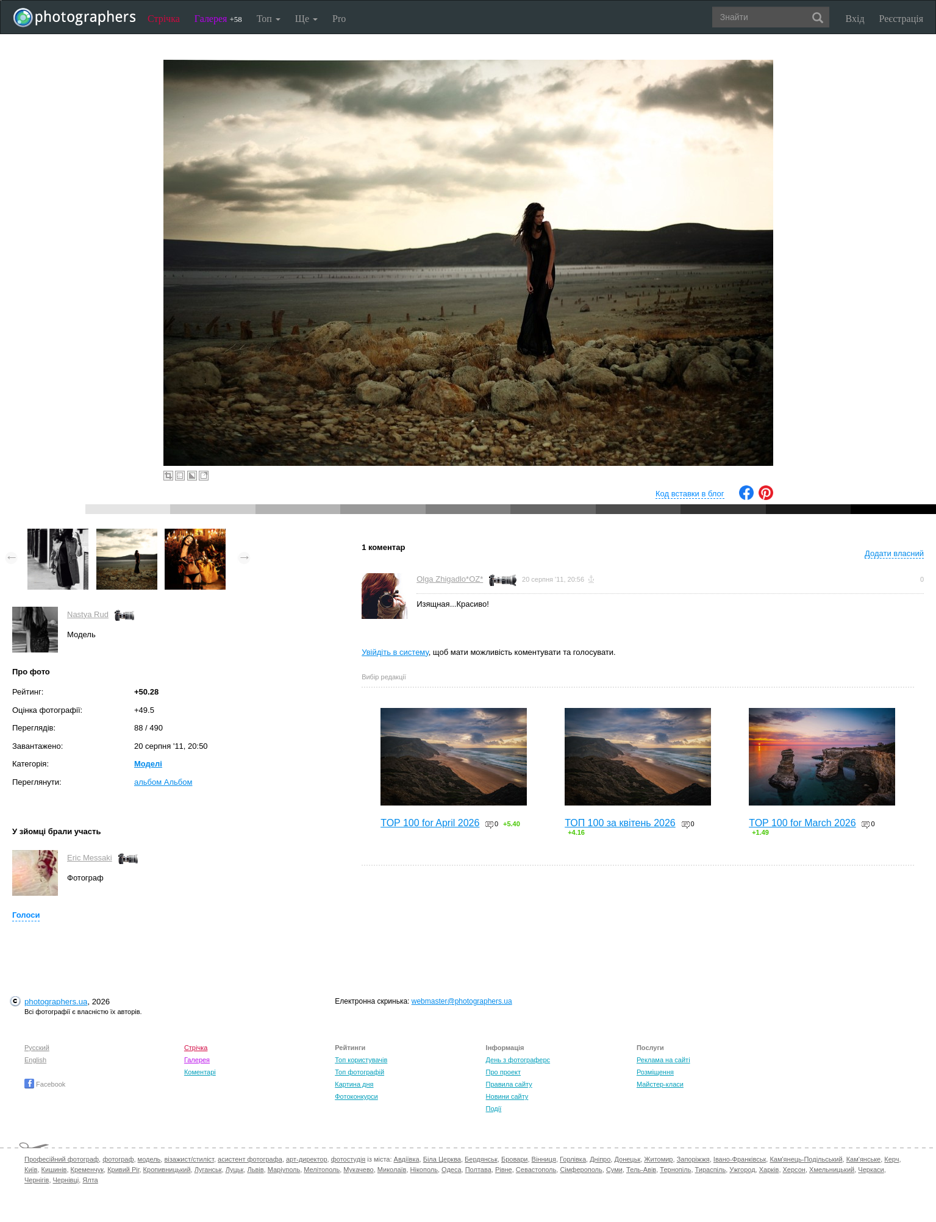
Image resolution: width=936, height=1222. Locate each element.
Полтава (478, 1169)
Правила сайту (509, 1084)
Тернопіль (675, 1169)
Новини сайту (507, 1096)
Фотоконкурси (356, 1096)
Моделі (148, 763)
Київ (30, 1169)
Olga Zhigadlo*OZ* (449, 579)
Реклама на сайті (663, 1059)
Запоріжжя (693, 1159)
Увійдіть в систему (395, 652)
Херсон (794, 1169)
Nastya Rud (88, 614)
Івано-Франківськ (739, 1159)
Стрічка (164, 18)
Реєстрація (901, 18)
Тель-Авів (641, 1169)
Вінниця (544, 1159)
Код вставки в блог (690, 493)
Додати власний (894, 553)
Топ (268, 18)
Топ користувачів (361, 1059)
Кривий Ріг (123, 1169)
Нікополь (424, 1169)
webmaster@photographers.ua (462, 1001)
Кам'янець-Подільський (806, 1159)
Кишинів (54, 1169)
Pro (339, 18)
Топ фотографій (359, 1072)
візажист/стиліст (188, 1159)
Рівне (503, 1169)
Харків (769, 1169)
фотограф (118, 1159)
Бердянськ (481, 1159)
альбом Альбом (163, 782)
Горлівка (573, 1159)
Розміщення (655, 1072)
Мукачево (358, 1169)
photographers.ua (55, 1001)
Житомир (658, 1159)
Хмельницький (831, 1169)
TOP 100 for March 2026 (802, 823)
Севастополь (536, 1169)
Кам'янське (863, 1159)
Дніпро (600, 1159)
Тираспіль (710, 1169)
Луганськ (208, 1169)
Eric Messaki (89, 857)
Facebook (44, 1084)
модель (149, 1159)
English (35, 1059)
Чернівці (66, 1180)
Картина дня (354, 1084)
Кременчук (87, 1169)
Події (494, 1108)
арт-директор (306, 1159)
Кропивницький (167, 1169)
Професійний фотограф (61, 1159)
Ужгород (742, 1169)
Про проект (503, 1072)
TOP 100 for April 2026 (429, 823)
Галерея (218, 18)
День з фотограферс (518, 1059)
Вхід (855, 18)
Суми (614, 1169)
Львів (255, 1169)
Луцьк (235, 1169)
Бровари (514, 1159)
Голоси (26, 915)
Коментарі (200, 1072)
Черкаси (871, 1169)
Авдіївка (407, 1159)
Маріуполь (284, 1169)
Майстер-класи (660, 1084)
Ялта (90, 1180)
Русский (36, 1047)
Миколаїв (392, 1169)
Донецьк (627, 1159)
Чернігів (36, 1180)
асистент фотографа (250, 1159)
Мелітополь (322, 1169)
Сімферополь (581, 1169)
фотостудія (348, 1159)
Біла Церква (442, 1159)
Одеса (451, 1169)
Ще (306, 18)
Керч (891, 1159)
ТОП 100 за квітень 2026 (620, 823)
